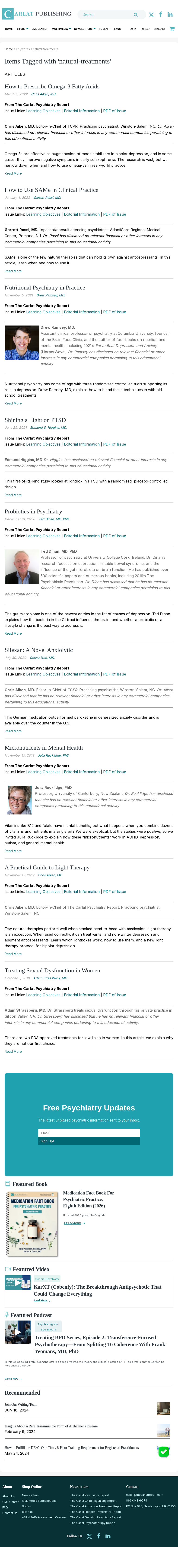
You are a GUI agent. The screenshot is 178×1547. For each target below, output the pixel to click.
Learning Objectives (43, 111)
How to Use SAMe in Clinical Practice (51, 190)
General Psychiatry (47, 1279)
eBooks (27, 1512)
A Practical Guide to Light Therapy (47, 867)
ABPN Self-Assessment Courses (44, 1517)
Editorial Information (82, 111)
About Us (8, 1496)
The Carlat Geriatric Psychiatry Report (95, 1517)
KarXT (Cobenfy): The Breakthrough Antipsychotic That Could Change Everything (97, 1290)
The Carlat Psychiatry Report (89, 1495)
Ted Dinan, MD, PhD (53, 519)
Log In (133, 29)
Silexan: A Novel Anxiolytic (39, 650)
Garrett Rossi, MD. (47, 197)
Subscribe (159, 29)
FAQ (5, 1507)
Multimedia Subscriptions (39, 1500)
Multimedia (60, 28)
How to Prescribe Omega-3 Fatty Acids (52, 86)
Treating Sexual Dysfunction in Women (52, 970)
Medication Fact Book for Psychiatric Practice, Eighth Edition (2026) (88, 1199)
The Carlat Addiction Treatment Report (96, 1506)
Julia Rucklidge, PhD (53, 755)
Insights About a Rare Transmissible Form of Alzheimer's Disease (51, 1426)
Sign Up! (47, 1141)
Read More (13, 173)
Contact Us (9, 1513)
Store (21, 28)
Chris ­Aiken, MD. (50, 875)
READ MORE (72, 1223)
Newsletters (83, 28)
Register (145, 29)
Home (9, 28)
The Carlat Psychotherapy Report (92, 1523)
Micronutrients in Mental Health (44, 747)
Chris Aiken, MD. (43, 94)
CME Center (40, 28)
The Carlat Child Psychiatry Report (93, 1500)
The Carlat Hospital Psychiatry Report (95, 1512)
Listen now (11, 1378)
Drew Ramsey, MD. (50, 295)
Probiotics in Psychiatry (33, 511)
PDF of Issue (114, 111)
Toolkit (104, 28)
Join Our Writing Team (21, 1404)
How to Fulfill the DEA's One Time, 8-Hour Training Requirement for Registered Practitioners (72, 1448)
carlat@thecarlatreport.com (144, 1494)
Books (26, 1506)
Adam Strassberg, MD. (50, 978)
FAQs (117, 28)
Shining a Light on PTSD (35, 420)
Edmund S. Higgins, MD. (48, 427)
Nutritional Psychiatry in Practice (45, 287)
